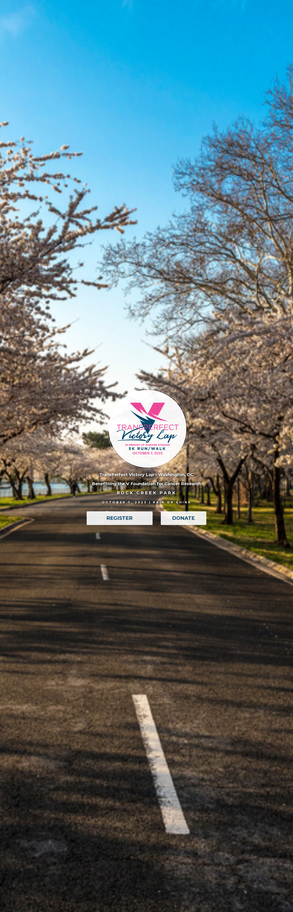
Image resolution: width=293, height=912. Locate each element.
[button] (120, 518)
